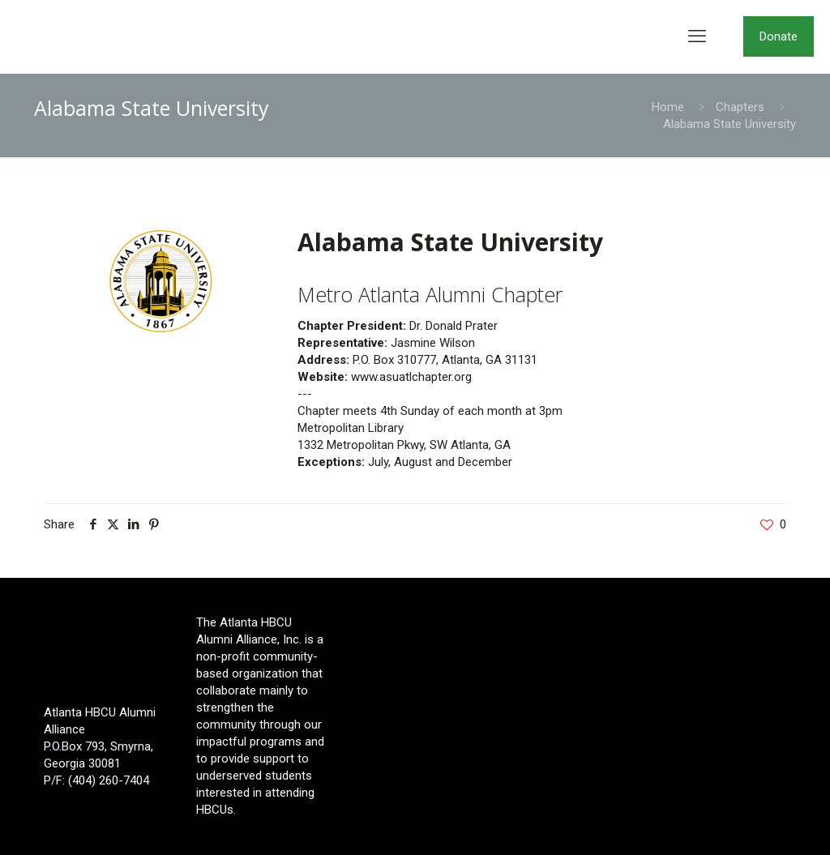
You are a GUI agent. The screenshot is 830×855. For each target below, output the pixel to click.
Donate (778, 36)
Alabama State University (729, 124)
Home (668, 107)
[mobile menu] (697, 36)
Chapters (740, 107)
